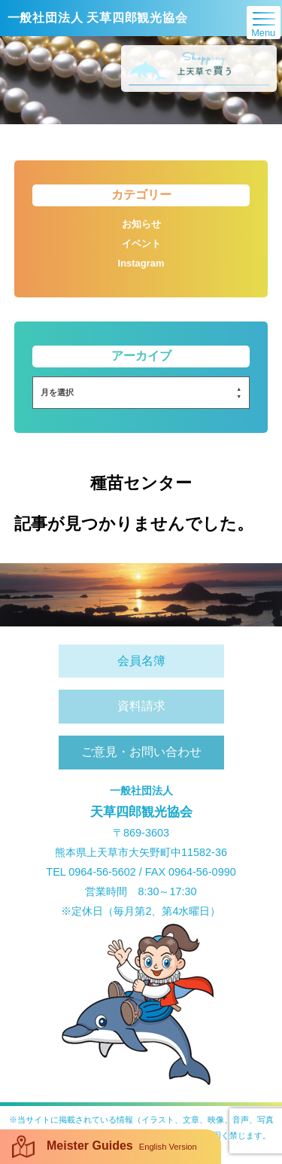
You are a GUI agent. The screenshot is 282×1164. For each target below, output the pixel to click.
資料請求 (141, 705)
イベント (141, 243)
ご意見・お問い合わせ (141, 751)
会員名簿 (141, 660)
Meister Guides (104, 1146)
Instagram (141, 263)
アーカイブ (141, 355)
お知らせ (141, 224)
